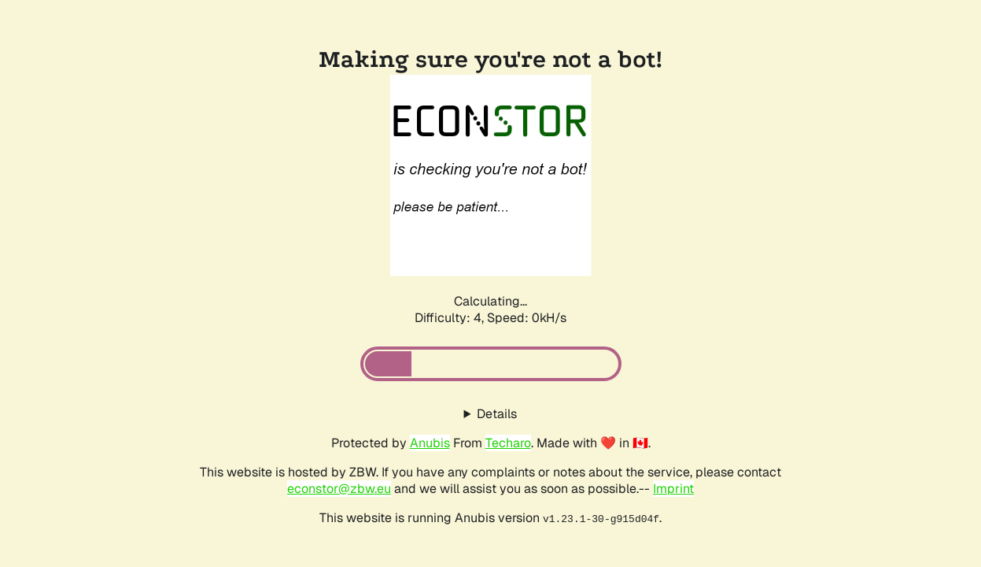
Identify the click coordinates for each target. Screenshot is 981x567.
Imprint (673, 488)
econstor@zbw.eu (339, 488)
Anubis (430, 443)
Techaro (508, 443)
